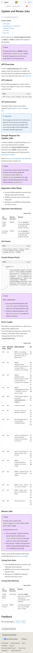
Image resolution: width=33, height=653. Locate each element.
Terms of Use (21, 648)
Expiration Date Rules (8, 28)
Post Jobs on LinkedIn (8, 155)
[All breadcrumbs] (2, 6)
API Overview (6, 24)
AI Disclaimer (4, 643)
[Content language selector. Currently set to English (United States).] (9, 635)
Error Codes (6, 30)
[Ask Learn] (27, 6)
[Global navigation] (2, 2)
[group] (16, 97)
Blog (23, 643)
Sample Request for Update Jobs (11, 26)
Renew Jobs (6, 33)
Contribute (4, 645)
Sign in (30, 2)
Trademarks (4, 650)
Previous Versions (15, 643)
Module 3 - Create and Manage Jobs (13, 6)
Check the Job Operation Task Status (18, 158)
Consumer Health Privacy (8, 648)
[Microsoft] (16, 2)
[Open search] (25, 2)
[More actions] (30, 6)
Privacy (11, 645)
